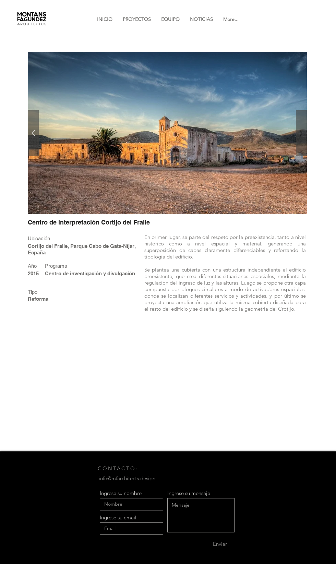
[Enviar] (220, 544)
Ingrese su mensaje (188, 493)
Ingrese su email (118, 517)
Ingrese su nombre (121, 493)
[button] (167, 133)
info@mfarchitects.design (127, 478)
